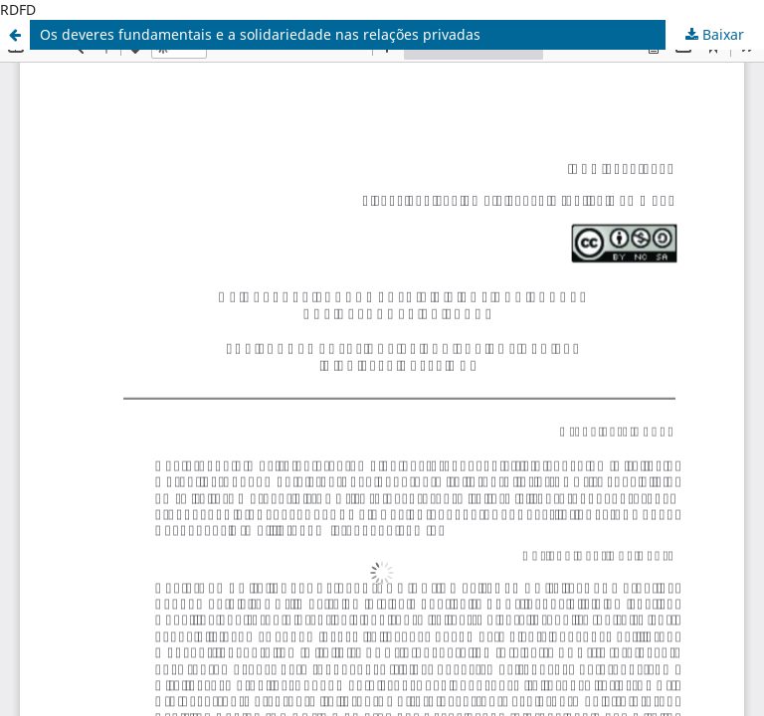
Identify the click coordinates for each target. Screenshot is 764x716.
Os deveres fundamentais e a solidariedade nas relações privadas (260, 34)
